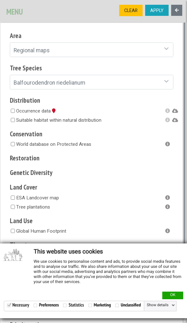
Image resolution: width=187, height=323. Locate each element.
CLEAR (131, 10)
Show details (157, 305)
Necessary (20, 305)
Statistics (76, 305)
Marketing (102, 305)
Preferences (49, 305)
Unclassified (131, 305)
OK (173, 295)
